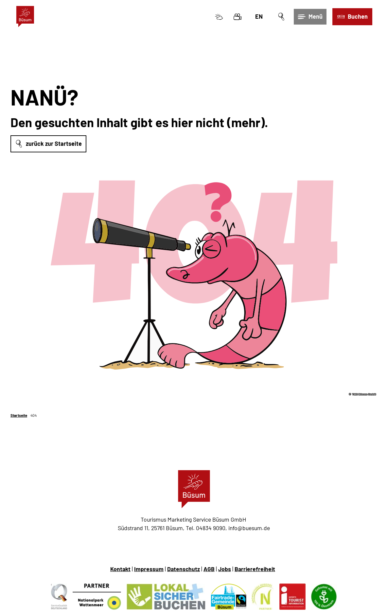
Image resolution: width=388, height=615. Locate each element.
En (259, 16)
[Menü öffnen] (310, 16)
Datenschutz (183, 568)
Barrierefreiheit (255, 568)
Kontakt (120, 568)
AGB (209, 568)
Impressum (149, 568)
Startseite (18, 415)
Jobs (224, 568)
